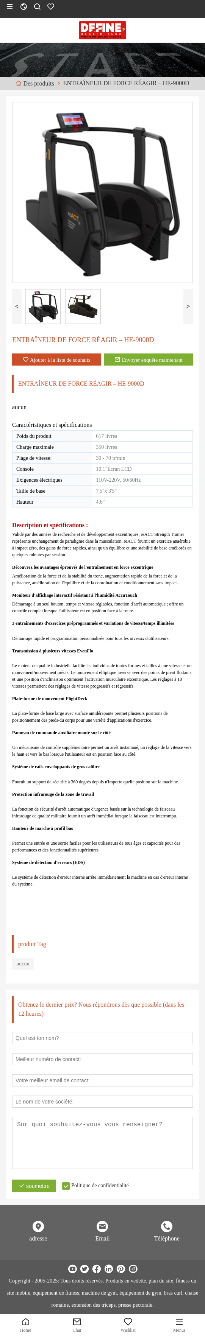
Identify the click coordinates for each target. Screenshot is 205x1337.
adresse (38, 1238)
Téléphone (167, 1238)
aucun (23, 964)
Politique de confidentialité (100, 1185)
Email (102, 1238)
